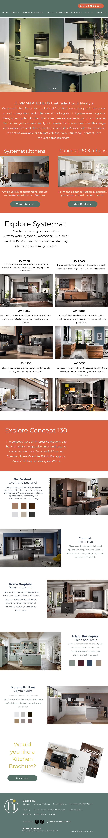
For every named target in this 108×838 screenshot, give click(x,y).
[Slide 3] (55, 88)
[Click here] (22, 778)
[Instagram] (37, 822)
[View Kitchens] (25, 204)
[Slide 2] (53, 88)
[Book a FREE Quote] (91, 5)
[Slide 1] (50, 88)
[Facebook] (42, 822)
